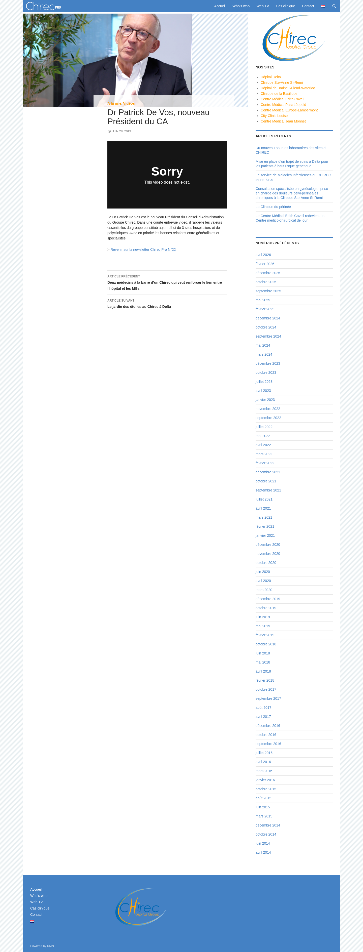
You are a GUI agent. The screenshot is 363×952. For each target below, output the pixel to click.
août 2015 (263, 798)
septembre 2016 (268, 744)
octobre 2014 (266, 834)
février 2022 (265, 463)
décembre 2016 (268, 726)
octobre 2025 (266, 282)
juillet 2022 (264, 427)
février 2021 (265, 526)
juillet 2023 (264, 382)
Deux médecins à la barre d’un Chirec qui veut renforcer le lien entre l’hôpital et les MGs (167, 282)
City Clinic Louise (274, 116)
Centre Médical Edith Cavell (282, 99)
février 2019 (265, 635)
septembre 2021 (268, 490)
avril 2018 (263, 671)
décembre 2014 (268, 825)
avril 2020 (263, 581)
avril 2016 (263, 762)
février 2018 (265, 680)
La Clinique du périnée (273, 207)
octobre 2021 (266, 481)
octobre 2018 (266, 644)
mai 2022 (263, 436)
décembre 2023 (268, 363)
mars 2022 (264, 454)
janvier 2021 (265, 535)
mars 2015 (264, 816)
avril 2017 (263, 717)
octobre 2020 (266, 563)
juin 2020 (263, 572)
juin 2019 (263, 617)
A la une (114, 103)
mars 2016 (264, 771)
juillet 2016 (264, 753)
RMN (50, 946)
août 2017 (263, 708)
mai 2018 (263, 662)
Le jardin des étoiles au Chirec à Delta (167, 303)
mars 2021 (264, 517)
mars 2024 (264, 354)
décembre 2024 (268, 318)
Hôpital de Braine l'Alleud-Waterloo (288, 88)
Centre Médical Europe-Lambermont (289, 110)
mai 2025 (263, 300)
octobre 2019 (266, 608)
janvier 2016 (265, 780)
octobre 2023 (266, 372)
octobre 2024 (266, 327)
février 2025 (265, 309)
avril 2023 (263, 391)
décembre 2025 (268, 273)
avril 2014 (263, 852)
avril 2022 (263, 445)
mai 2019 (263, 626)
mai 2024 (263, 345)
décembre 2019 (268, 599)
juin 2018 (263, 653)
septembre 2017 (268, 698)
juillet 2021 (264, 499)
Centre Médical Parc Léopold (283, 105)
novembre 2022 (268, 409)
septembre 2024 (268, 336)
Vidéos (129, 103)
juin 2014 (263, 843)
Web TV (262, 6)
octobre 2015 (266, 789)
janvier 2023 (265, 400)
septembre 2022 (268, 418)
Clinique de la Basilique (279, 94)
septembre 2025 (268, 291)
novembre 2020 (268, 554)
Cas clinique (285, 6)
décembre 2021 (268, 472)
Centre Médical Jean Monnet (283, 121)
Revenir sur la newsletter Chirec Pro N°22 (143, 249)
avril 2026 (263, 255)
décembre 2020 (268, 545)
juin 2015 (263, 807)
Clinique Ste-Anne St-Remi (282, 82)
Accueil (220, 6)
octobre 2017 (266, 689)
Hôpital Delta (271, 77)
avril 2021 (263, 508)
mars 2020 (264, 590)
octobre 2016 (266, 735)
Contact (308, 6)
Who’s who (241, 6)
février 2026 (265, 264)
